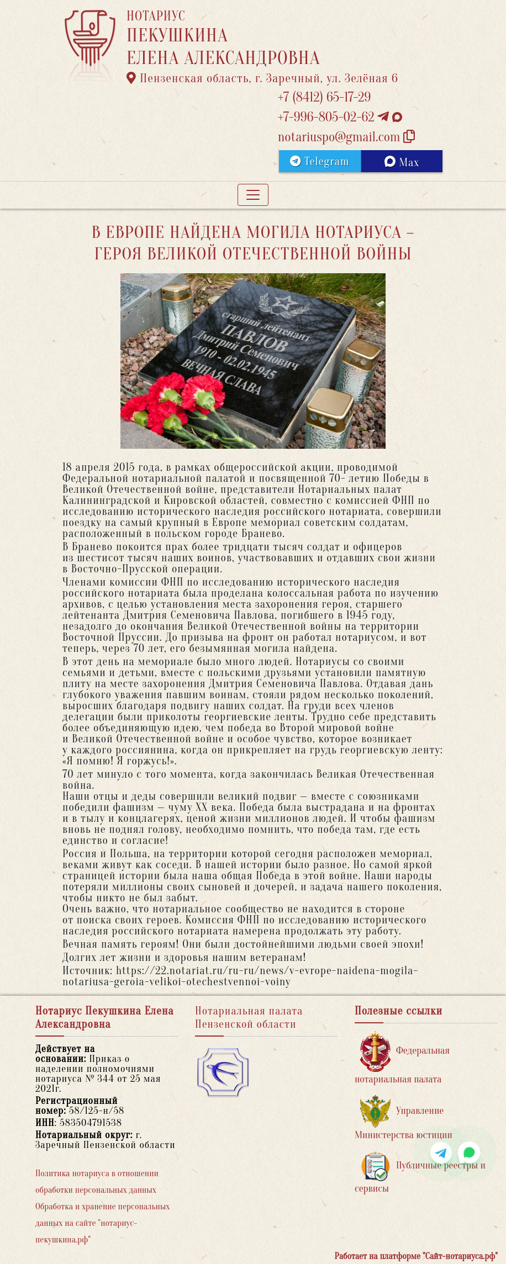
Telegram (319, 161)
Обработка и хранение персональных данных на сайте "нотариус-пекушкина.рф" (102, 1223)
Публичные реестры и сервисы (420, 1172)
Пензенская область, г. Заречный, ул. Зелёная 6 (262, 78)
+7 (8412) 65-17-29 (324, 97)
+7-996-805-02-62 (340, 117)
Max (401, 162)
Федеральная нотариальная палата (402, 1058)
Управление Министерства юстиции (403, 1118)
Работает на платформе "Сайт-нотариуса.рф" (416, 1256)
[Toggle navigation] (253, 195)
